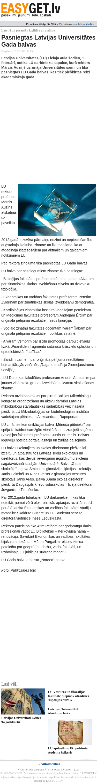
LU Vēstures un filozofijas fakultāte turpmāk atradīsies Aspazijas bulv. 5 (68, 696)
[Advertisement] (48, 132)
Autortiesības (50, 764)
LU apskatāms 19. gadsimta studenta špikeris (68, 750)
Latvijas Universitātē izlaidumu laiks (63, 711)
